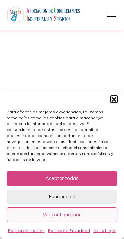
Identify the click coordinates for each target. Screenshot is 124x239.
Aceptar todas (62, 178)
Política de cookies (26, 230)
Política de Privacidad (69, 230)
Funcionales (62, 196)
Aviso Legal (104, 230)
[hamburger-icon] (111, 14)
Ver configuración (62, 214)
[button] (114, 99)
